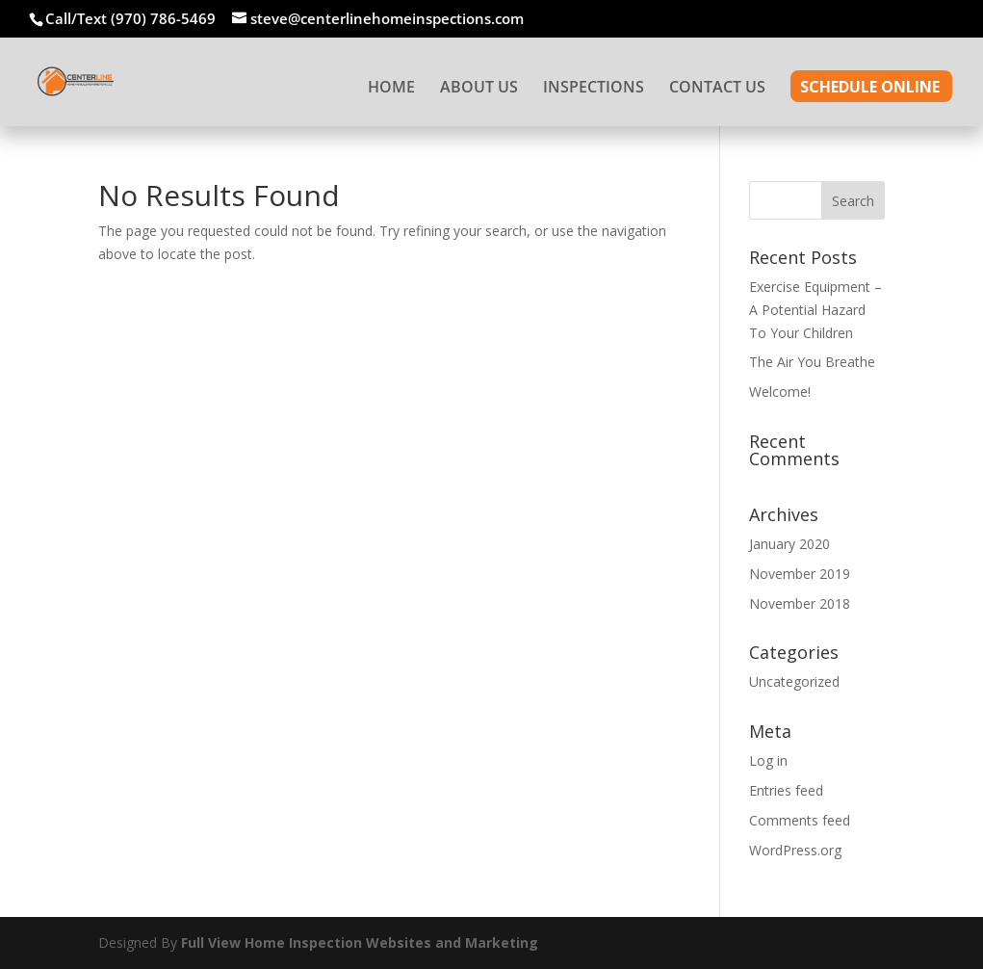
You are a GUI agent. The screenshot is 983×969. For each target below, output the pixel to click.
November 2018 (799, 603)
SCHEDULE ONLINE (870, 88)
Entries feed (786, 790)
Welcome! (780, 391)
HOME (391, 88)
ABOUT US (479, 88)
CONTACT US (717, 88)
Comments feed (799, 820)
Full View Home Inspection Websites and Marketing (359, 942)
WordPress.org (795, 850)
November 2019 (799, 573)
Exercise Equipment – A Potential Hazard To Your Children (815, 309)
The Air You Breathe (812, 362)
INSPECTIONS (593, 88)
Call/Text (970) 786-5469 (130, 18)
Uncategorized (794, 681)
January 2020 (789, 544)
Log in (768, 760)
